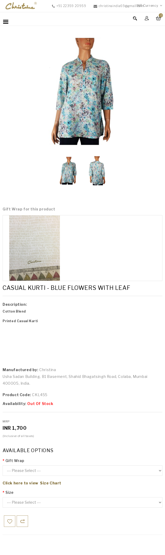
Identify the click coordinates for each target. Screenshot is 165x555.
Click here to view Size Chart (32, 483)
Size (9, 492)
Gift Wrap (14, 460)
